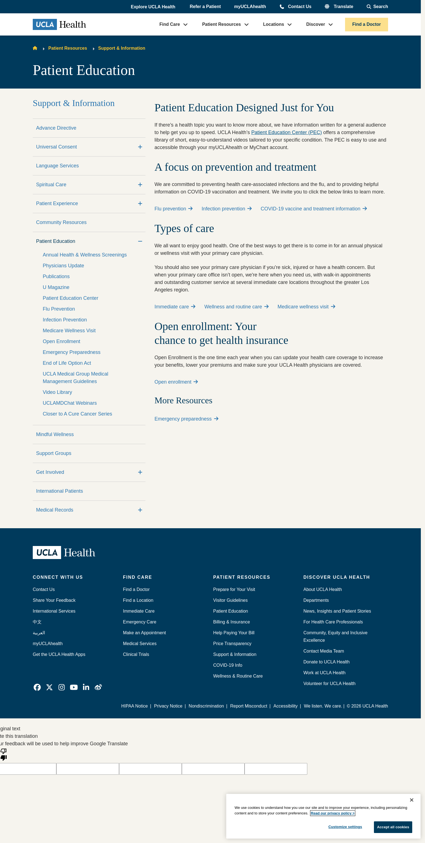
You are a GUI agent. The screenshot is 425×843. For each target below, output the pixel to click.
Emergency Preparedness (71, 352)
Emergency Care (139, 622)
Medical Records (54, 510)
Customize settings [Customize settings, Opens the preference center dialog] (345, 827)
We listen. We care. (323, 706)
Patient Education (55, 241)
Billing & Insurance (231, 622)
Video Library (57, 392)
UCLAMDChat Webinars (70, 403)
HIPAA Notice (135, 706)
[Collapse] (140, 241)
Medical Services (140, 643)
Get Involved (50, 472)
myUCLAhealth (250, 6)
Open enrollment (176, 382)
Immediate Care (139, 611)
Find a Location (138, 600)
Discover (315, 24)
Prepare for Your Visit (234, 589)
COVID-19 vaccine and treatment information (314, 209)
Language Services (57, 165)
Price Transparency (232, 643)
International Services (54, 611)
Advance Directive (56, 128)
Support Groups (53, 453)
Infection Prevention (65, 320)
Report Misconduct (248, 706)
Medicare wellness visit (306, 306)
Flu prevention (173, 209)
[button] (153, 7)
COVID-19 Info (227, 665)
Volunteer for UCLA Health (329, 683)
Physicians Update (63, 265)
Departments (316, 600)
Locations (273, 24)
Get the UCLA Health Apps (59, 654)
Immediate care (174, 306)
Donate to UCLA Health (326, 662)
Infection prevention (227, 209)
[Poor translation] (3, 754)
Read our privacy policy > (333, 813)
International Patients (59, 491)
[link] (37, 687)
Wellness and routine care (236, 306)
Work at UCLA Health (324, 672)
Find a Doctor (366, 24)
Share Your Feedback (54, 600)
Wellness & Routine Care (238, 676)
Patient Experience (57, 203)
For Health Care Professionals (333, 622)
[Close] (412, 800)
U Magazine (56, 287)
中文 (37, 622)
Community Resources (61, 222)
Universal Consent (56, 147)
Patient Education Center (70, 298)
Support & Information (121, 48)
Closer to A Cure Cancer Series (77, 414)
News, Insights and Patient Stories (337, 611)
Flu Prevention (59, 309)
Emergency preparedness (186, 419)
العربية (39, 632)
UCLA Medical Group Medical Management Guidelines (75, 377)
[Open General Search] (377, 7)
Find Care (169, 24)
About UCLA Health (322, 589)
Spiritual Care (51, 184)
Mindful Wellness (55, 434)
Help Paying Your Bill (234, 632)
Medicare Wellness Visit (69, 330)
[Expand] (140, 147)
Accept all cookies (393, 827)
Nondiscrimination (206, 706)
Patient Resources (221, 24)
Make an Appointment (144, 632)
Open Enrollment (61, 341)
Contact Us (299, 6)
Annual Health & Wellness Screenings (85, 255)
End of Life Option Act (67, 363)
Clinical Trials (136, 654)
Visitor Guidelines (230, 600)
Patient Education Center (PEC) (286, 132)
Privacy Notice (168, 706)
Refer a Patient (205, 6)
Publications (56, 276)
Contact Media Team (323, 651)
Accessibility (285, 706)
